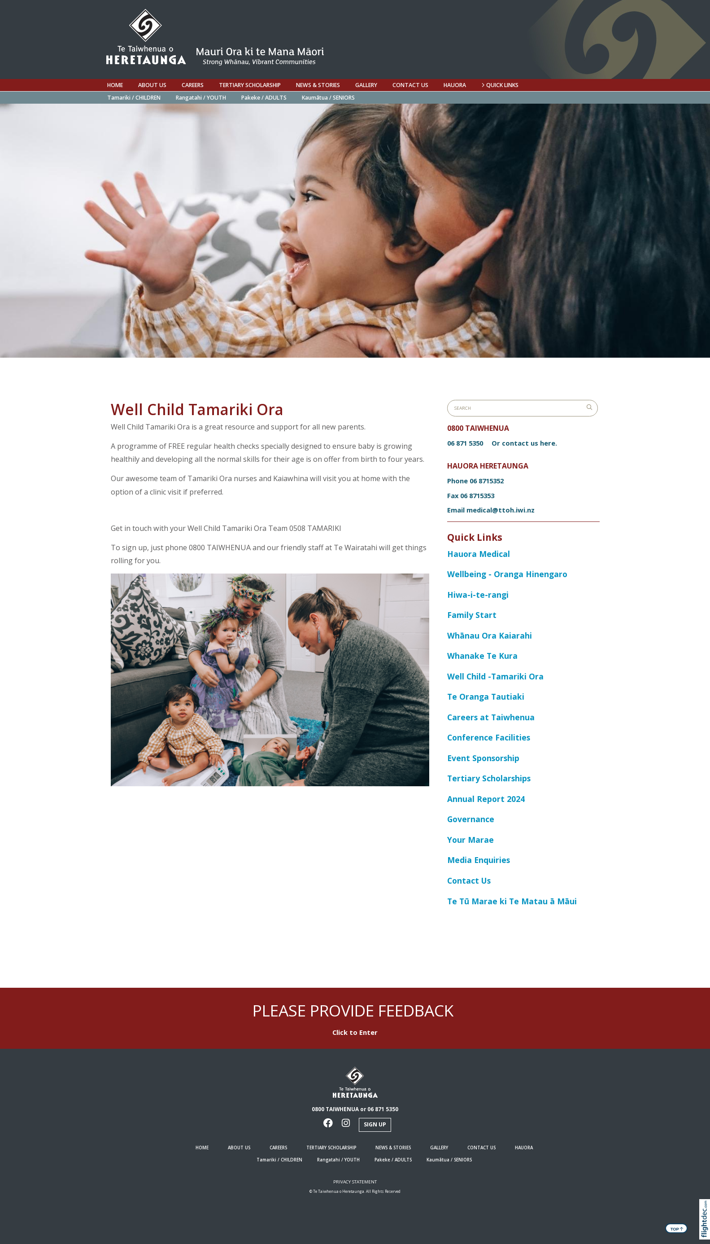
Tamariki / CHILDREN (134, 97)
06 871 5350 (465, 442)
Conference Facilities (488, 737)
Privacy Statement (355, 1182)
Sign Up (375, 1124)
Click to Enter (355, 1032)
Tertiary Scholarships (489, 778)
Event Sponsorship (483, 758)
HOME (115, 85)
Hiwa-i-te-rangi (478, 594)
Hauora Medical (479, 553)
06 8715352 (487, 480)
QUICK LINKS (499, 85)
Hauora (455, 85)
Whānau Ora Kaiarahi (489, 635)
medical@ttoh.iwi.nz (500, 509)
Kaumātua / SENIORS (328, 97)
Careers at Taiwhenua (491, 717)
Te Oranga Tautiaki (485, 696)
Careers (193, 85)
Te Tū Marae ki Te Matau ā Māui (512, 901)
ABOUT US (152, 85)
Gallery (366, 85)
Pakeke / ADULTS (264, 97)
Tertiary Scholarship (250, 85)
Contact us (410, 85)
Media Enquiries (478, 859)
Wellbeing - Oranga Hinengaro (507, 574)
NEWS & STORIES (318, 85)
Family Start (472, 614)
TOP (677, 1228)
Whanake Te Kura (482, 655)
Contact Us (469, 880)
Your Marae (470, 839)
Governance (470, 819)
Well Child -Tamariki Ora (495, 676)
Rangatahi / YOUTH (201, 97)
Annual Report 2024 (486, 798)
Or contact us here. (524, 442)
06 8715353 (477, 495)
